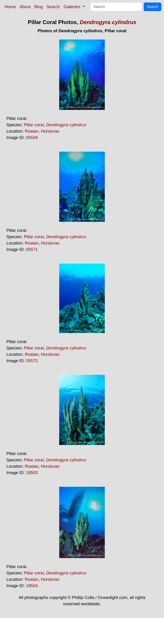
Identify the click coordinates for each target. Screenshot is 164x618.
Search (53, 6)
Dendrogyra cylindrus (108, 22)
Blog (38, 6)
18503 (32, 472)
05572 (32, 360)
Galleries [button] (73, 6)
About (25, 6)
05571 (32, 249)
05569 (32, 137)
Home (10, 6)
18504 (32, 585)
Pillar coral (34, 124)
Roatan (31, 131)
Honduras (50, 131)
